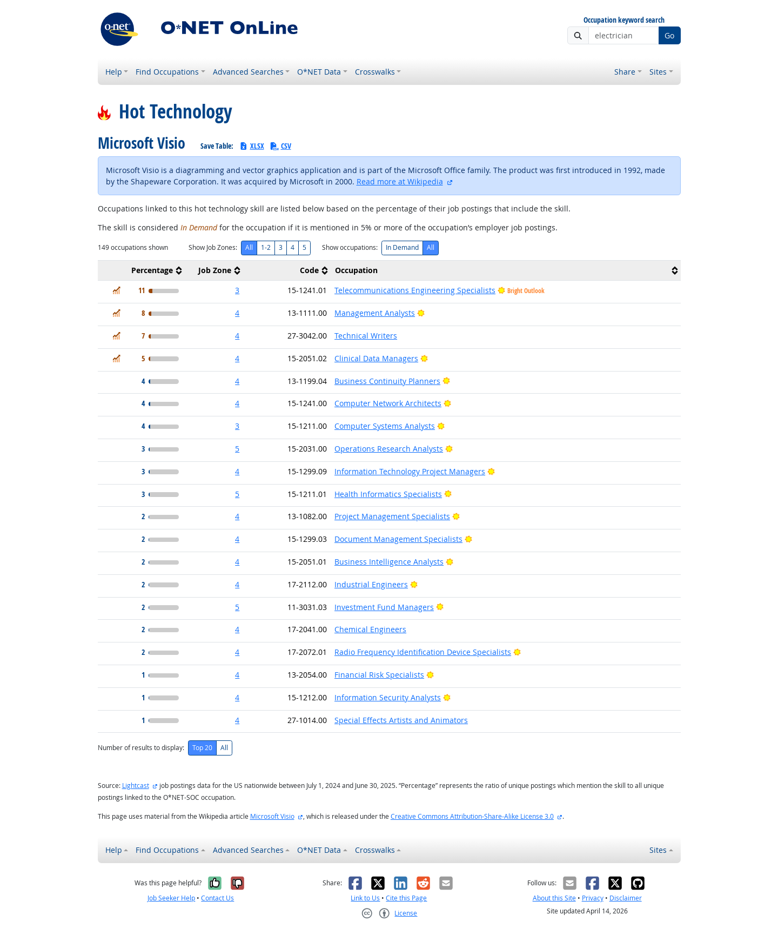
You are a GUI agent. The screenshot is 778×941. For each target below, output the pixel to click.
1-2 (266, 247)
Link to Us (365, 898)
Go (669, 35)
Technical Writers (365, 335)
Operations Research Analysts (388, 448)
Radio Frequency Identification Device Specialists (422, 652)
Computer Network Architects (387, 403)
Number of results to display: (141, 747)
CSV (280, 146)
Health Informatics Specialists (388, 494)
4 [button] (237, 313)
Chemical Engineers (370, 629)
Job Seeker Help (171, 898)
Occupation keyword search (624, 20)
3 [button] (237, 290)
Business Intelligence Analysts (389, 561)
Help (113, 72)
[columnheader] (141, 271)
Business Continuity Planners (387, 381)
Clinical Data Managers (376, 358)
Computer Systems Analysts (384, 426)
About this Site (554, 898)
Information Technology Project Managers (409, 471)
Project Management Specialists (392, 516)
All (249, 247)
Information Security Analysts (387, 697)
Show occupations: (350, 247)
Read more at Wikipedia (400, 181)
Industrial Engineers (371, 584)
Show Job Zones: (213, 247)
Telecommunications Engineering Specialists (414, 290)
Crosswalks (375, 72)
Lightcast (135, 785)
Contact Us (217, 898)
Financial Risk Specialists (379, 675)
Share (624, 72)
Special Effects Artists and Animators (401, 720)
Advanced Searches (248, 72)
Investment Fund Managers (384, 607)
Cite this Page (406, 898)
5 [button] (237, 448)
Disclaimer (625, 898)
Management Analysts (374, 313)
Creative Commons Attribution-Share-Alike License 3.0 (472, 816)
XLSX (251, 146)
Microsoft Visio (272, 816)
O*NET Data (319, 72)
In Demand (402, 247)
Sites (658, 72)
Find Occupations (167, 72)
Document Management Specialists (398, 539)
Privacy (592, 898)
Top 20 (202, 747)
